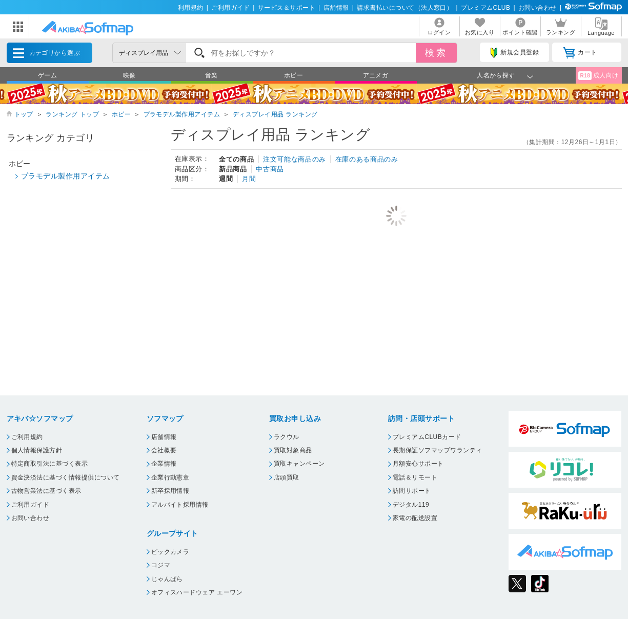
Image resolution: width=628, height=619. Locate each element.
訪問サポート (412, 490)
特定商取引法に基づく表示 (49, 463)
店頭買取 (286, 477)
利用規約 (191, 7)
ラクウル (286, 437)
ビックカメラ (170, 551)
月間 (249, 179)
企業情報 (164, 463)
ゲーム (47, 75)
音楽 (211, 75)
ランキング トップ (72, 114)
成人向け (598, 75)
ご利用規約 (27, 437)
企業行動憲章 (170, 477)
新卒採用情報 (170, 490)
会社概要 (164, 450)
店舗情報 (336, 7)
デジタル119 (411, 504)
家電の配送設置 (415, 518)
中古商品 (270, 169)
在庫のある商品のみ (366, 159)
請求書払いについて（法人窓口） (405, 7)
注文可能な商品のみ (294, 159)
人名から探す (496, 75)
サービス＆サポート (286, 7)
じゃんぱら (167, 579)
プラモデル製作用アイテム (182, 114)
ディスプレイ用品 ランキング (275, 114)
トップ (23, 114)
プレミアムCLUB (485, 7)
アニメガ (376, 75)
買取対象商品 (293, 450)
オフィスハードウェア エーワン (197, 592)
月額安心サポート (418, 463)
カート (580, 52)
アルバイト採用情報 (180, 504)
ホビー (293, 75)
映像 (129, 75)
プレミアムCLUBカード (427, 437)
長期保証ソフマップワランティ (437, 450)
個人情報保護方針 (37, 450)
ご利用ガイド (230, 7)
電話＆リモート (415, 477)
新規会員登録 (515, 53)
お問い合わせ (537, 7)
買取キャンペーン (299, 463)
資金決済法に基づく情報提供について (65, 477)
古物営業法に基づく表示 (46, 490)
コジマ (160, 565)
